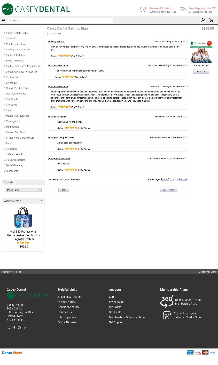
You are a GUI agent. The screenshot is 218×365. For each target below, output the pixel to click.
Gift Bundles (12, 99)
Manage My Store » (208, 271)
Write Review (168, 190)
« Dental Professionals (12, 271)
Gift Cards (11, 104)
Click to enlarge (201, 64)
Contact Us (65, 312)
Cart (111, 297)
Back (64, 190)
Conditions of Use (69, 307)
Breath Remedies (15, 60)
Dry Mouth (11, 38)
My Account (116, 302)
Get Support (116, 322)
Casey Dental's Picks (17, 33)
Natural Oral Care (15, 132)
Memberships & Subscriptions (127, 317)
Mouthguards (13, 121)
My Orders (115, 307)
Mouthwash (12, 126)
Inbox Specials (67, 317)
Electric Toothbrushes (17, 88)
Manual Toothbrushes (17, 115)
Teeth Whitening (14, 165)
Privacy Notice (67, 302)
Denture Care (13, 77)
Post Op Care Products (18, 49)
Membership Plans (16, 44)
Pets (8, 143)
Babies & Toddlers (15, 55)
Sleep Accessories (15, 159)
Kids (8, 110)
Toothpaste (12, 170)
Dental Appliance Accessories (21, 71)
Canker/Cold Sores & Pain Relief (23, 66)
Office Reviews (67, 322)
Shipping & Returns (69, 297)
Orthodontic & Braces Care (20, 137)
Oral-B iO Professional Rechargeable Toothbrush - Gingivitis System (23, 235)
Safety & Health (14, 154)
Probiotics (11, 148)
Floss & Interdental (16, 93)
